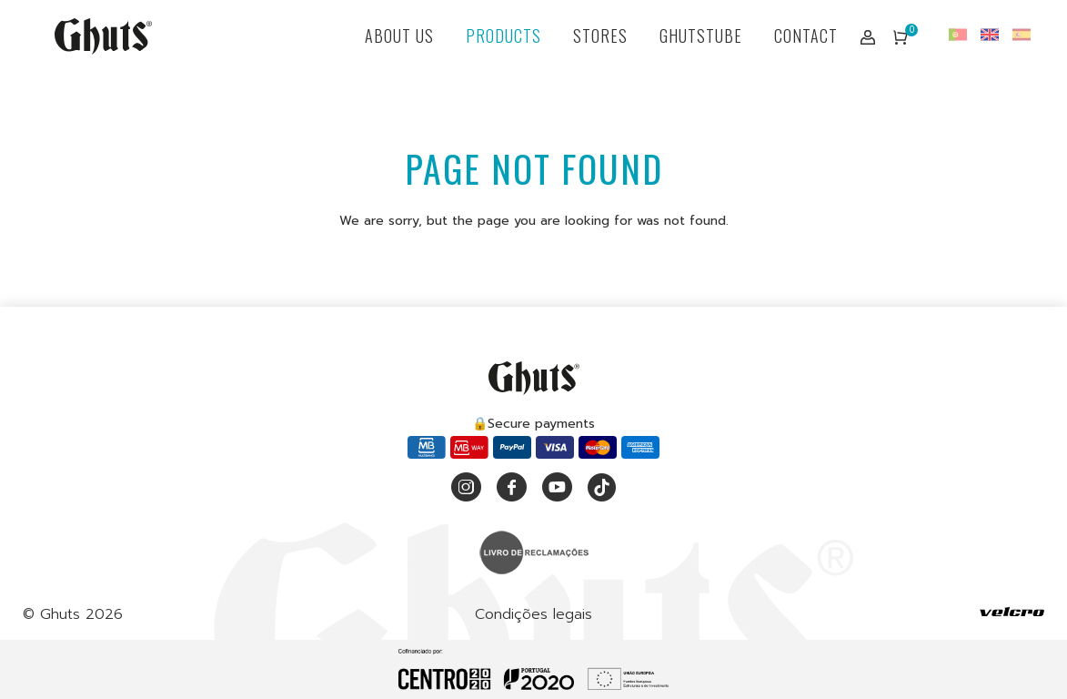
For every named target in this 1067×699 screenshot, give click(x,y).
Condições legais (533, 614)
